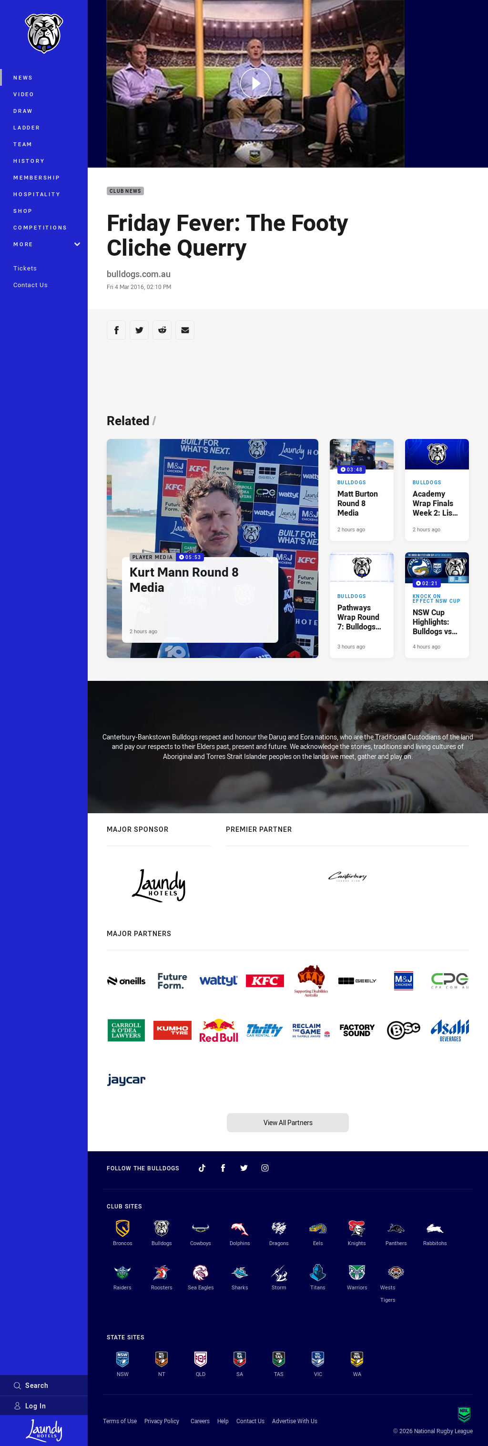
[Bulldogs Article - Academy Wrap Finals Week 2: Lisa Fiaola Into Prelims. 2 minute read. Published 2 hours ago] (437, 490)
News (23, 77)
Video (24, 94)
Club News (125, 191)
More (46, 244)
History (29, 160)
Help (223, 1421)
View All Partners (288, 1122)
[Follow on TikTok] (202, 1168)
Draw (23, 110)
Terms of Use (120, 1421)
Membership (37, 177)
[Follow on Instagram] (265, 1168)
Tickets (25, 268)
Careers (200, 1421)
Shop (23, 210)
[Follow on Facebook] (223, 1168)
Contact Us (30, 284)
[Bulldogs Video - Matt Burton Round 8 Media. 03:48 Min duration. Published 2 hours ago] (362, 490)
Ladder (27, 127)
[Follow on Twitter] (244, 1168)
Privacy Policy (161, 1421)
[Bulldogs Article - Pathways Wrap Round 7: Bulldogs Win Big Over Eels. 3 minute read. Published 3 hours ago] (362, 605)
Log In (29, 1405)
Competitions (40, 227)
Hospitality (37, 194)
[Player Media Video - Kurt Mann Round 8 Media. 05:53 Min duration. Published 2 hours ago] (212, 548)
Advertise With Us (294, 1421)
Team (23, 144)
